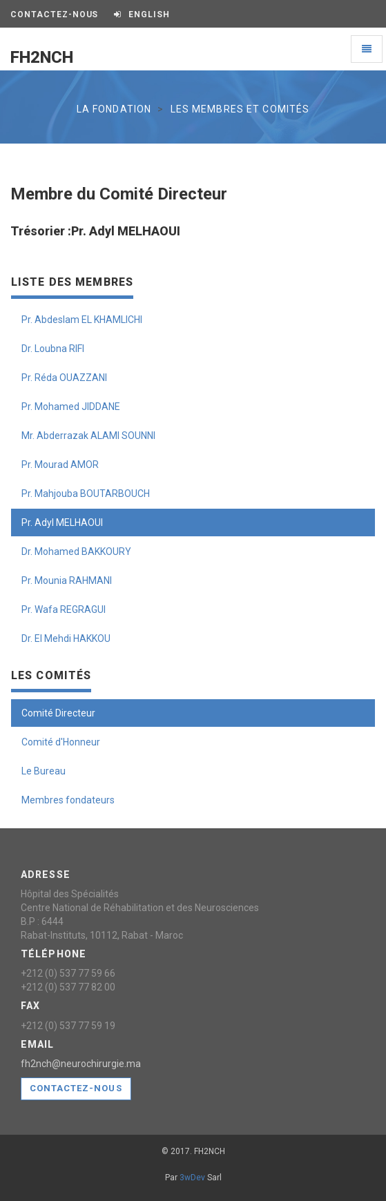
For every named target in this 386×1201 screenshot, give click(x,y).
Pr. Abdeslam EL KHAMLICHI (81, 319)
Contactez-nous (76, 1088)
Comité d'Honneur (60, 742)
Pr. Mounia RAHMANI (66, 580)
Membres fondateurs (68, 799)
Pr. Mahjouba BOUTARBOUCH (85, 493)
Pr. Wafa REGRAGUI (63, 609)
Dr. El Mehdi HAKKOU (65, 638)
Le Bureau (43, 771)
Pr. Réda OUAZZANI (64, 377)
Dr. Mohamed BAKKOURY (76, 551)
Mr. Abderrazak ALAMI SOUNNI (88, 435)
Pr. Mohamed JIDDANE (70, 406)
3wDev (192, 1177)
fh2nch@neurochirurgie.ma (81, 1063)
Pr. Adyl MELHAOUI (62, 522)
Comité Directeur (58, 713)
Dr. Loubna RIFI (52, 348)
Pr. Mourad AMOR (60, 464)
